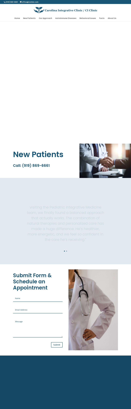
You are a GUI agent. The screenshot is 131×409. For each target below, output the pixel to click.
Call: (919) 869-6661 (31, 165)
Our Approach (45, 18)
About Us (112, 18)
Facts (102, 18)
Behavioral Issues (88, 18)
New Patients (29, 18)
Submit (56, 344)
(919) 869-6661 (12, 2)
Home (17, 18)
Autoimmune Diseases (65, 18)
